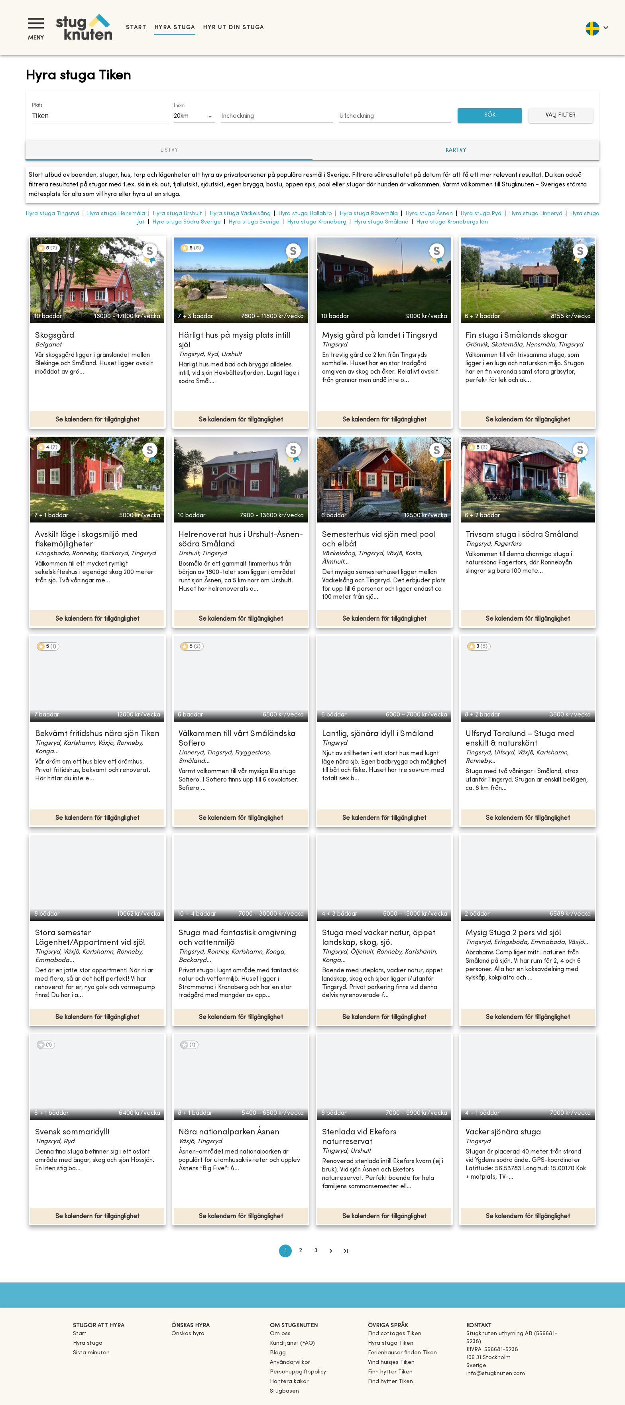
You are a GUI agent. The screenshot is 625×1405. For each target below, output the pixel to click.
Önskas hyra (187, 1333)
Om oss (280, 1333)
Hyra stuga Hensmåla (116, 213)
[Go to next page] (330, 1251)
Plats (37, 105)
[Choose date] (277, 116)
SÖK (490, 115)
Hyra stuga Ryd (480, 213)
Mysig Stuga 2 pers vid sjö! (513, 933)
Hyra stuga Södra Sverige (186, 222)
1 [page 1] (285, 1251)
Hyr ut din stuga (233, 27)
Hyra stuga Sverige (253, 222)
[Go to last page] (346, 1251)
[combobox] (93, 116)
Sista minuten (91, 1353)
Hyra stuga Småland (381, 222)
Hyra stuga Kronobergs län (452, 222)
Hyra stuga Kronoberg (316, 222)
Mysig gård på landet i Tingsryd (379, 336)
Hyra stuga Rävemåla (369, 213)
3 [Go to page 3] (315, 1251)
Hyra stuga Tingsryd (52, 213)
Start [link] (136, 27)
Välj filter (561, 115)
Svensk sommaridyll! (72, 1132)
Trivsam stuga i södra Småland (522, 535)
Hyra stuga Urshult (177, 213)
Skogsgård (54, 336)
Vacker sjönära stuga (503, 1132)
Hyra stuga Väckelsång (240, 213)
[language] (596, 27)
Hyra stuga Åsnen (429, 213)
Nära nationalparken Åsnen (229, 1132)
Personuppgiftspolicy (298, 1372)
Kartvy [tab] (456, 150)
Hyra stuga (174, 27)
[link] (394, 1333)
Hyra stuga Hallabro (305, 213)
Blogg (278, 1353)
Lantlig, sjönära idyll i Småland (377, 734)
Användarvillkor (290, 1362)
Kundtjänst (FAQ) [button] (292, 1343)
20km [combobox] (181, 116)
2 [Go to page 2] (300, 1251)
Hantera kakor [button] (289, 1381)
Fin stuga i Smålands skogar (517, 336)
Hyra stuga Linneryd (535, 213)
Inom (179, 105)
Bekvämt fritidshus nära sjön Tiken (97, 734)
